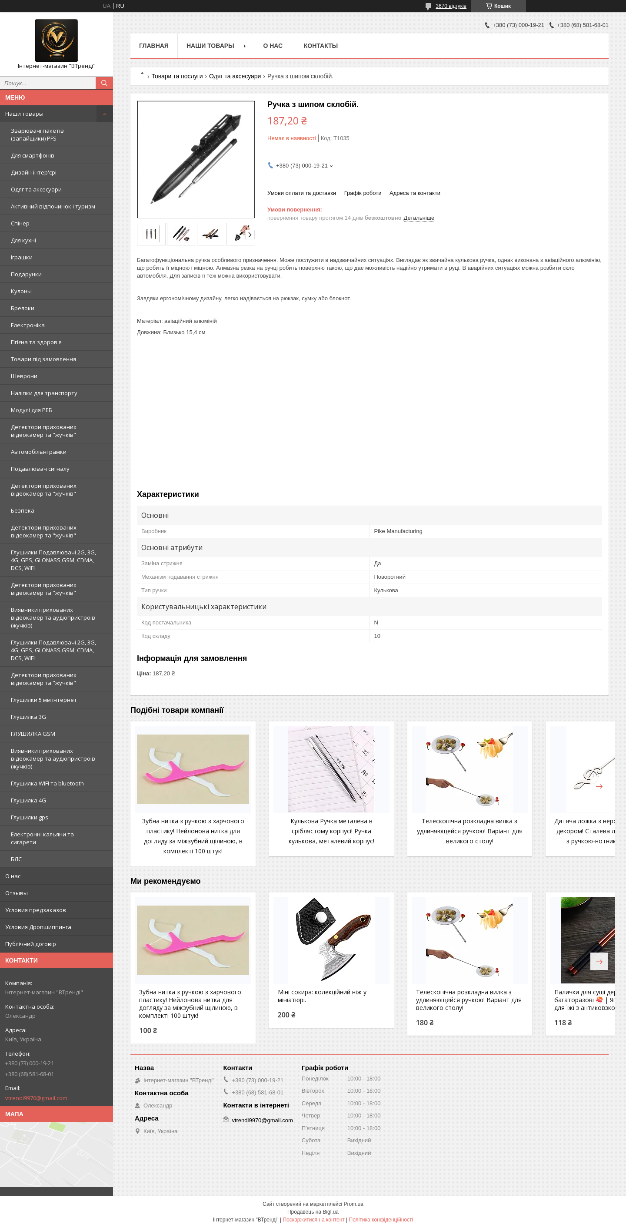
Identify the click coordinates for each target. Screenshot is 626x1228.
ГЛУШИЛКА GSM (33, 734)
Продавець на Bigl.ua (313, 1212)
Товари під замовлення (43, 359)
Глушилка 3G (28, 717)
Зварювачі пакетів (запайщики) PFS (37, 134)
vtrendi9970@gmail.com (36, 1098)
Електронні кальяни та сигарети (42, 838)
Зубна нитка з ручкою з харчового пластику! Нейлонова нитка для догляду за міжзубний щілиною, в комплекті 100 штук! (185, 841)
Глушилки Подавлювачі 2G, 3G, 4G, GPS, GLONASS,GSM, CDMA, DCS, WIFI (53, 560)
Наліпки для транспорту (44, 393)
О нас (12, 876)
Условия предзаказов (35, 910)
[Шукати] (104, 83)
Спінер (20, 223)
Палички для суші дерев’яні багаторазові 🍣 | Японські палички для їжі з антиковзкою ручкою (553, 1014)
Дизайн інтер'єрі (34, 172)
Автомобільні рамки (39, 452)
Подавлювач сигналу (40, 469)
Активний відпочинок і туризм (53, 206)
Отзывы (16, 893)
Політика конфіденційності (381, 1220)
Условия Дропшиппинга (38, 927)
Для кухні (23, 240)
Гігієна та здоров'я (36, 342)
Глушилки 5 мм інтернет (44, 700)
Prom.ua (353, 1204)
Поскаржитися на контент (313, 1220)
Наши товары (24, 113)
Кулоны (21, 291)
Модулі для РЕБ (31, 410)
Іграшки (22, 257)
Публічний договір (30, 944)
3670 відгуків (451, 6)
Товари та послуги (177, 76)
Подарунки (26, 274)
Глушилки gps (29, 817)
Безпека (22, 510)
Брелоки (22, 308)
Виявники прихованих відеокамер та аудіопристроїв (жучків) (53, 617)
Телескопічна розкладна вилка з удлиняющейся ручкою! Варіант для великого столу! (431, 831)
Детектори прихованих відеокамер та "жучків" (44, 431)
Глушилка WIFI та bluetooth (47, 783)
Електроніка (28, 325)
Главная (154, 45)
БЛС (16, 859)
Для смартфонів (32, 155)
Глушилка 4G (28, 800)
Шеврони (24, 376)
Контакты (321, 45)
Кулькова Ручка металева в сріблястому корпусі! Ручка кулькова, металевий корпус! (308, 831)
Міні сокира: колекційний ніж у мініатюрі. (306, 1006)
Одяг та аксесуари (36, 189)
